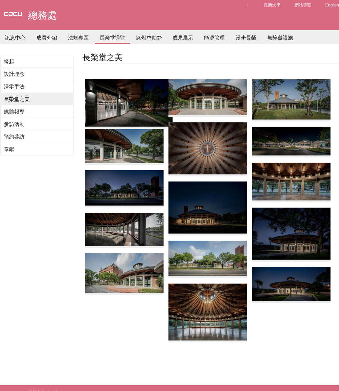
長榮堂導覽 (112, 37)
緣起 (9, 61)
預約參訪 (14, 136)
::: (248, 5)
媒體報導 (14, 111)
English (332, 5)
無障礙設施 (280, 37)
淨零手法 (14, 86)
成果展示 (183, 37)
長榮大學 (272, 5)
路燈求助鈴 (149, 37)
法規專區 (78, 37)
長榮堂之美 (17, 99)
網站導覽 (303, 5)
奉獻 (9, 149)
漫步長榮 (246, 37)
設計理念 (14, 74)
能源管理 (214, 37)
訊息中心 (15, 37)
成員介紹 (46, 37)
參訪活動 (14, 124)
